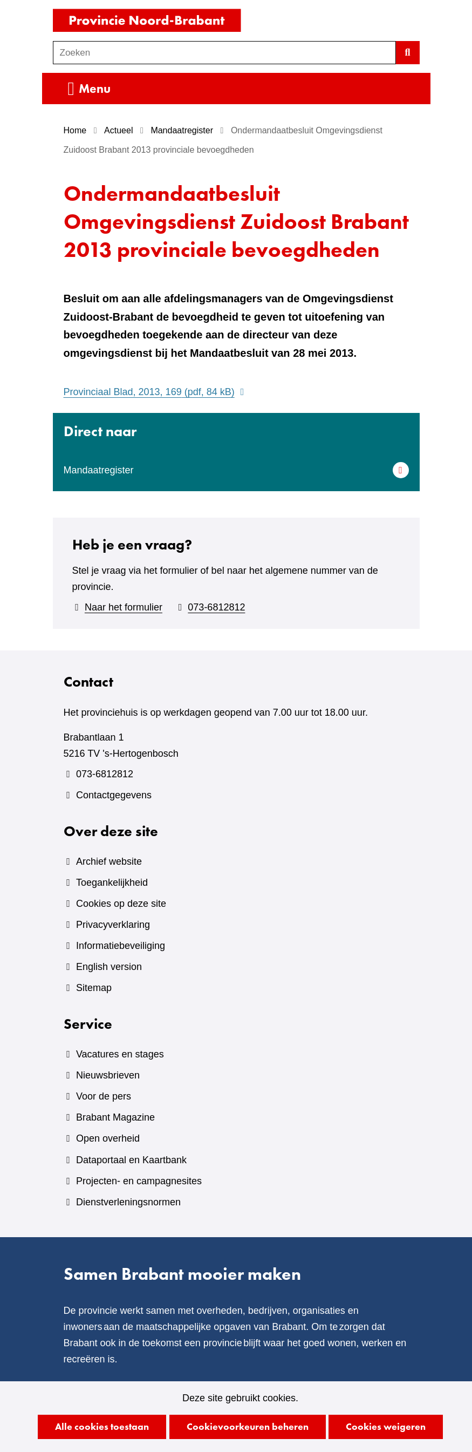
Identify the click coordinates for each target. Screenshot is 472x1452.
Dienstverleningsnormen (128, 1202)
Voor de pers (103, 1096)
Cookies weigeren (386, 1426)
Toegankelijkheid (112, 882)
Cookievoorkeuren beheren (248, 1426)
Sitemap (94, 987)
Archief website (109, 861)
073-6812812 (216, 607)
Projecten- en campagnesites (139, 1181)
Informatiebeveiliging (120, 945)
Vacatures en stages (120, 1054)
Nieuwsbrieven (108, 1075)
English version (109, 966)
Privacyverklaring (113, 924)
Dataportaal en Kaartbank (131, 1160)
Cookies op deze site (121, 903)
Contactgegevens (114, 795)
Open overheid (108, 1138)
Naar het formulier (123, 607)
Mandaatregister (99, 470)
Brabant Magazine (115, 1117)
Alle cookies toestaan (102, 1426)
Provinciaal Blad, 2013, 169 (156, 391)
